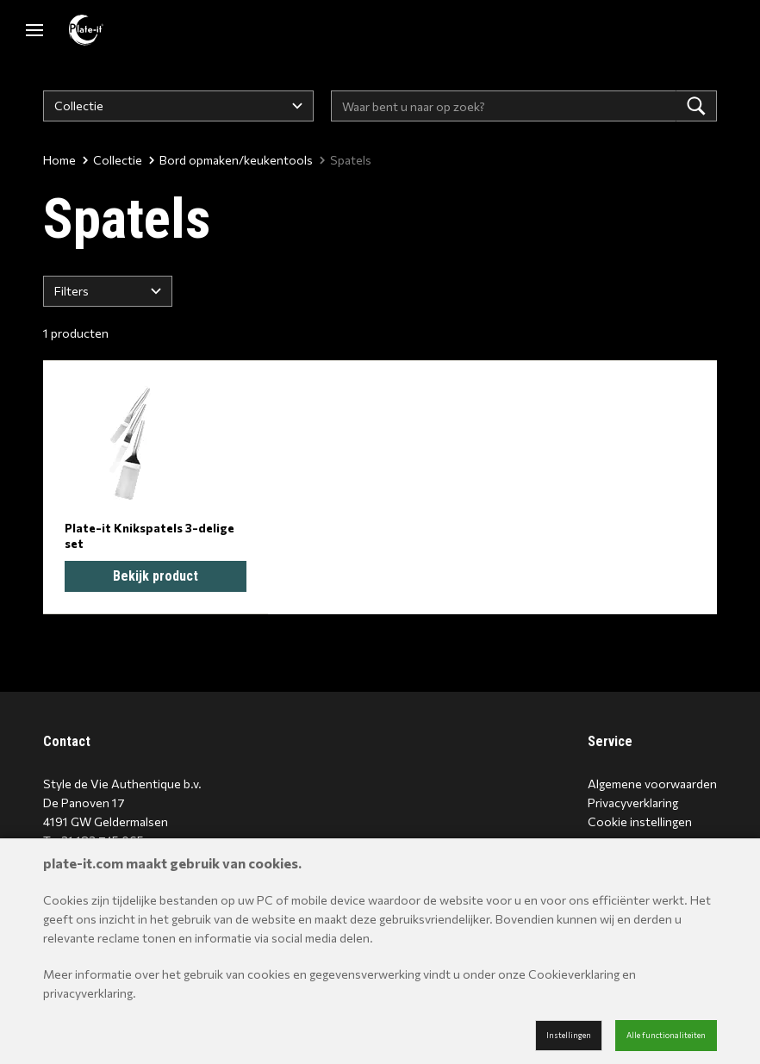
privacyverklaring (88, 993)
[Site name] (86, 30)
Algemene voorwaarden (652, 783)
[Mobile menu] (34, 30)
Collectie (112, 159)
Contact (66, 741)
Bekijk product (155, 576)
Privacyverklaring (633, 802)
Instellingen (568, 1035)
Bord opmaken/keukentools (231, 159)
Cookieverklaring (574, 974)
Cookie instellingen (640, 821)
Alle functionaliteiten (666, 1035)
